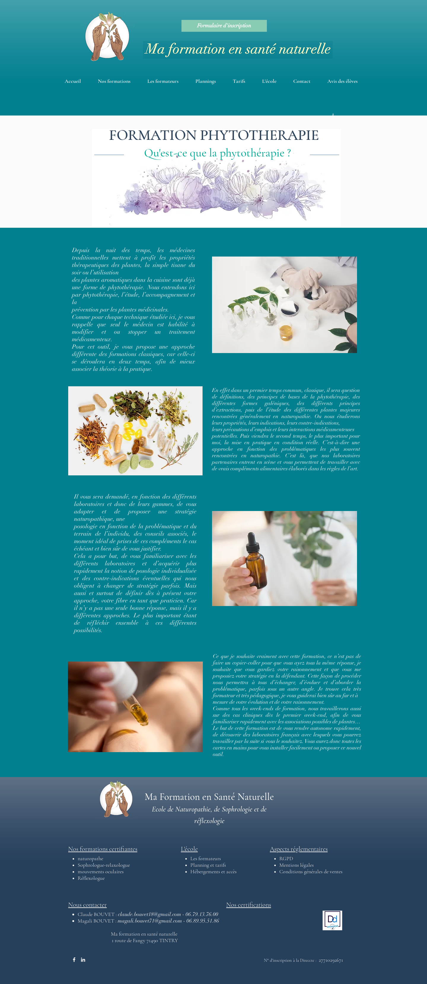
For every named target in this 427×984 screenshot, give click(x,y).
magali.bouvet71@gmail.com (150, 920)
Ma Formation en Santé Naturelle (209, 797)
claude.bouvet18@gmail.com (149, 914)
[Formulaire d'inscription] (224, 26)
